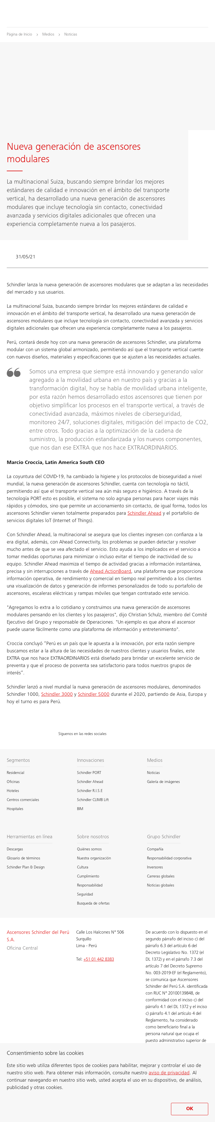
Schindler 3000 (57, 694)
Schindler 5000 (93, 694)
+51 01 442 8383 (99, 959)
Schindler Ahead (144, 513)
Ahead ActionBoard (110, 571)
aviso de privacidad (169, 1073)
